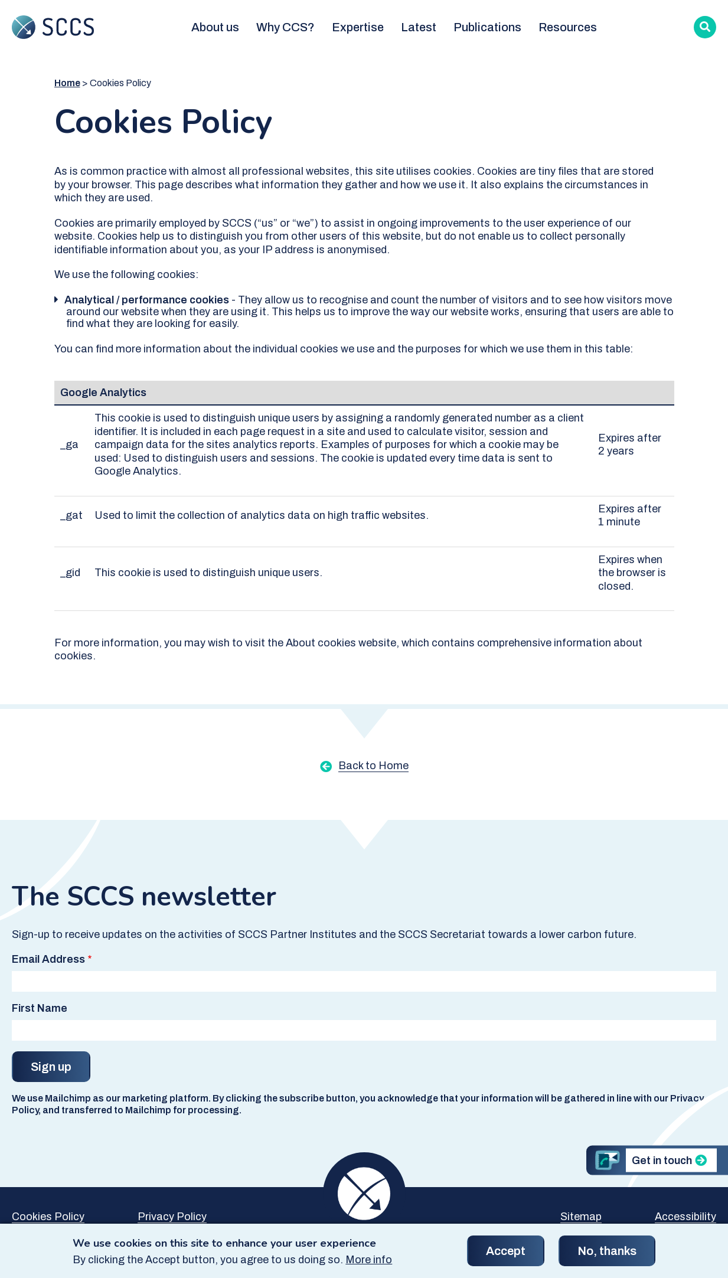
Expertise (358, 27)
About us (215, 27)
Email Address (48, 959)
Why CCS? (285, 27)
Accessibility (685, 1217)
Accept (505, 1256)
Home (67, 83)
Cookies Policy (48, 1217)
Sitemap (581, 1217)
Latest (418, 27)
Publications (487, 27)
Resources (567, 27)
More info (368, 1264)
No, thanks (606, 1256)
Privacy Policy (172, 1217)
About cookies (321, 643)
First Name (39, 1008)
